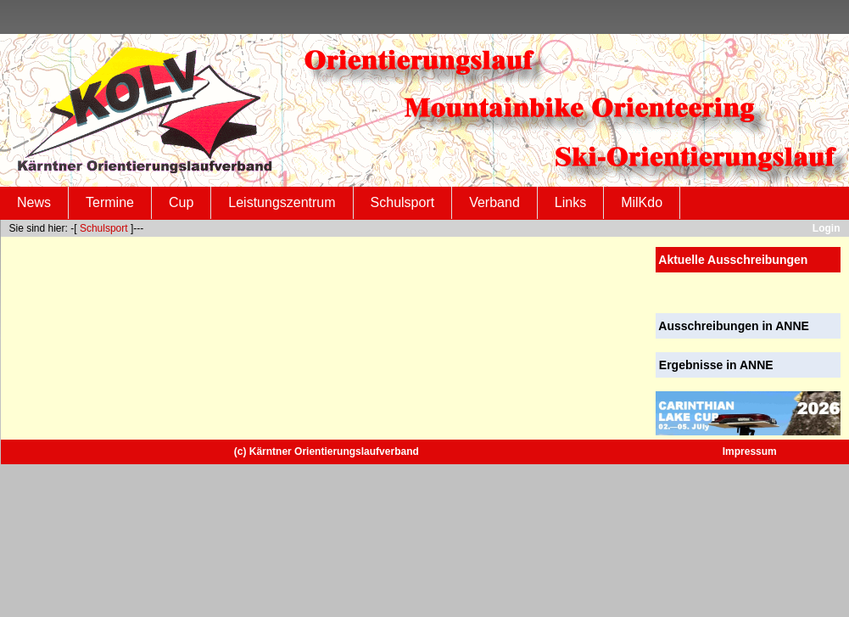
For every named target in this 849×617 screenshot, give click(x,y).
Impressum (750, 451)
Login (827, 228)
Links (570, 202)
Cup (181, 202)
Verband (494, 202)
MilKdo (641, 202)
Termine (110, 202)
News (34, 202)
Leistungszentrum (281, 202)
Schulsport (403, 202)
